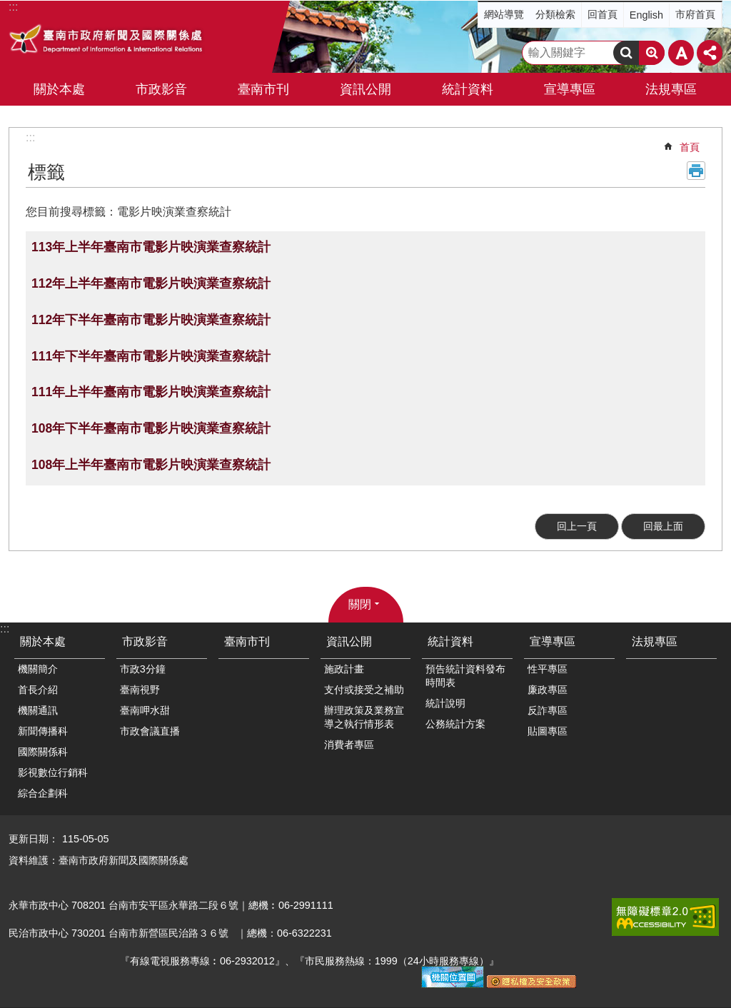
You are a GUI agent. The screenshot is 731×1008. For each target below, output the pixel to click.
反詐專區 (548, 710)
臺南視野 (140, 689)
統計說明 (445, 703)
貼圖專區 (548, 731)
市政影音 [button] (161, 89)
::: (30, 137)
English (646, 15)
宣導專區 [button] (569, 89)
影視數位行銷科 (53, 772)
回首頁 (602, 14)
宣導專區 (552, 641)
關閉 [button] (359, 604)
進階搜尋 (652, 53)
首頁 (690, 147)
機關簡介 (38, 669)
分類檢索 (555, 14)
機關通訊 (38, 710)
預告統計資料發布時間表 (465, 675)
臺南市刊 (263, 89)
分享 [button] (709, 53)
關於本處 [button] (59, 89)
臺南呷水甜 (145, 710)
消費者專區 (349, 744)
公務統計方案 (455, 724)
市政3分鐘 (143, 669)
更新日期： (34, 839)
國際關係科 (43, 751)
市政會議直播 (150, 731)
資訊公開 (349, 641)
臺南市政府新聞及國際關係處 (107, 40)
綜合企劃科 (43, 793)
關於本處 (43, 641)
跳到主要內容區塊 (7, 7)
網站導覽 (504, 14)
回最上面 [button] (663, 526)
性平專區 (548, 669)
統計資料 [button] (467, 89)
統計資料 (450, 641)
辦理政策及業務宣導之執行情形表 (364, 717)
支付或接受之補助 (364, 689)
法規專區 (671, 89)
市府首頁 (695, 14)
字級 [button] (681, 53)
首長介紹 (38, 689)
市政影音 (145, 641)
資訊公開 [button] (365, 89)
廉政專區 (548, 689)
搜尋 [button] (626, 53)
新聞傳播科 (43, 731)
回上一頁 (577, 526)
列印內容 (696, 170)
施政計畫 (344, 669)
